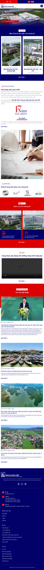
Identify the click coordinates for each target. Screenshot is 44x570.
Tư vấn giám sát (6, 532)
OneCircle (32, 567)
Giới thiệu (4, 513)
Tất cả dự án (5, 527)
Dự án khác (5, 542)
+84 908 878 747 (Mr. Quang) (12, 501)
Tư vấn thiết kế (6, 530)
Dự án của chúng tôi (34, 21)
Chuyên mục (5, 561)
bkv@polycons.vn (9, 493)
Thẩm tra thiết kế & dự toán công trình (12, 537)
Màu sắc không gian (7, 558)
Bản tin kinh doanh (7, 556)
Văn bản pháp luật (6, 554)
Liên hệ (4, 520)
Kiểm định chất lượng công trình (10, 535)
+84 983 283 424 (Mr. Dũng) (12, 500)
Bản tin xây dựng (6, 551)
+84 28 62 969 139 (10, 498)
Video (3, 518)
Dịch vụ (4, 516)
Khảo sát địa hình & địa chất (9, 539)
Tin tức (4, 549)
